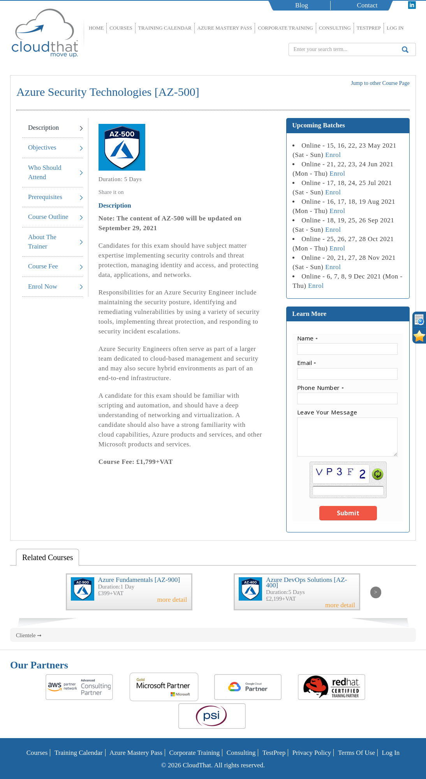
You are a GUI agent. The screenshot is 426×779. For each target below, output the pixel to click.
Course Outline (48, 216)
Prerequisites (45, 197)
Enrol (333, 155)
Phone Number (320, 387)
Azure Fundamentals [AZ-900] (139, 579)
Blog (301, 5)
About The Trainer (42, 241)
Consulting (335, 28)
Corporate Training (285, 28)
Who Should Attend (44, 172)
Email (306, 363)
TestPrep (369, 28)
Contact (367, 5)
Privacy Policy (311, 752)
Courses (120, 28)
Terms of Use (356, 752)
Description (43, 127)
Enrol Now (42, 286)
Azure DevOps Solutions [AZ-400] (306, 582)
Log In (395, 28)
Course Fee (43, 266)
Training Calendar (165, 28)
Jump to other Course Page (380, 83)
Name (307, 338)
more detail (172, 600)
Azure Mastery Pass (224, 28)
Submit (348, 513)
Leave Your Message (327, 412)
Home (96, 28)
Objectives (42, 147)
